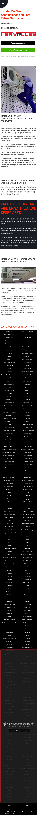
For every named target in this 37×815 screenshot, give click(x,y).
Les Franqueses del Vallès (27, 514)
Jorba (27, 588)
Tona (27, 341)
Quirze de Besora (9, 486)
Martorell (9, 613)
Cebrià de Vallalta (28, 464)
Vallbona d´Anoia (27, 502)
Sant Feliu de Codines (27, 449)
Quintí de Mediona (27, 486)
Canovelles (9, 350)
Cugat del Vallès (27, 455)
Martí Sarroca (28, 437)
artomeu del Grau (9, 471)
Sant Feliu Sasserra (9, 430)
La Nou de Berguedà (9, 477)
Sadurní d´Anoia (9, 458)
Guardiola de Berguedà (9, 638)
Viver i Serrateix (28, 561)
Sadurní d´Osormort (9, 474)
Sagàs (9, 809)
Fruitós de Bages (9, 480)
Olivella (28, 545)
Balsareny (28, 390)
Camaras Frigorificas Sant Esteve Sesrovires (9, 812)
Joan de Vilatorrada (27, 359)
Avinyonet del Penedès (9, 418)
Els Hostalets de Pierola (9, 623)
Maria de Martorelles (28, 523)
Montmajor (28, 592)
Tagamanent (9, 582)
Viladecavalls (28, 412)
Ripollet (9, 371)
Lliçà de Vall (27, 564)
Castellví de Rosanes (9, 629)
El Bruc (28, 567)
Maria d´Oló (9, 530)
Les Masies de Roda (9, 514)
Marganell (28, 613)
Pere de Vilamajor (9, 334)
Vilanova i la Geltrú (9, 406)
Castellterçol (9, 632)
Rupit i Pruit (9, 365)
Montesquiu (27, 595)
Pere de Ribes (9, 433)
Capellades (28, 387)
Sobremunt (27, 533)
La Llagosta (27, 477)
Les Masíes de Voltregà (27, 511)
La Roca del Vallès (28, 517)
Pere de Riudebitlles (28, 430)
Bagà (27, 393)
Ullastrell (27, 526)
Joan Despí (27, 344)
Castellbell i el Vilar (27, 424)
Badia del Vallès (9, 402)
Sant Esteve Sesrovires (9, 452)
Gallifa (9, 805)
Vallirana (9, 499)
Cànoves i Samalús (27, 347)
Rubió (27, 365)
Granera (27, 641)
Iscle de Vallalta (27, 362)
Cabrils (9, 396)
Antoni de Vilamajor (27, 371)
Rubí (9, 368)
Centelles (27, 626)
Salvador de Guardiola (27, 331)
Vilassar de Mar (9, 341)
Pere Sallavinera (27, 489)
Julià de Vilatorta (9, 384)
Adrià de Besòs (27, 378)
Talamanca (28, 579)
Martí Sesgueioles (9, 437)
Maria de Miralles (28, 557)
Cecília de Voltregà (27, 458)
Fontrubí (9, 588)
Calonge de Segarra (27, 353)
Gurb (27, 635)
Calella (9, 359)
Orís (9, 542)
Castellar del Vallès (9, 427)
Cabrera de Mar (27, 409)
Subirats (9, 508)
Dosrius (9, 570)
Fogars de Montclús (27, 647)
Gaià (27, 585)
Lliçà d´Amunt (9, 567)
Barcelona (9, 331)
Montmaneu (9, 592)
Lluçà (27, 809)
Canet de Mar (28, 350)
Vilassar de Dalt (27, 402)
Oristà (28, 539)
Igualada (9, 601)
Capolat (9, 387)
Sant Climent (28, 520)
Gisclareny (9, 644)
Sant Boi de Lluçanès (9, 468)
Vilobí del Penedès (9, 564)
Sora (27, 805)
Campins (9, 353)
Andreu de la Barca (27, 375)
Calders (28, 421)
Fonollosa (27, 644)
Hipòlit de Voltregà (9, 619)
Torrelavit (9, 551)
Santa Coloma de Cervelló (27, 554)
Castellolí (27, 632)
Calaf (9, 424)
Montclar (9, 598)
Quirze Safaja (9, 483)
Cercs (9, 626)
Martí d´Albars (9, 443)
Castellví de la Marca (28, 629)
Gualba (28, 638)
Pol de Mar (9, 489)
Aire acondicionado (4, 56)
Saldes (28, 508)
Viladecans (9, 415)
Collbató (27, 601)
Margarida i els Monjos (27, 530)
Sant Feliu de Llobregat (9, 449)
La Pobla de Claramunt (27, 474)
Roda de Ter (27, 368)
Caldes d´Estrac (9, 421)
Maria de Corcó (9, 526)
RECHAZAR (14, 730)
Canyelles (9, 347)
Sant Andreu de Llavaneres (9, 375)
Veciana (9, 495)
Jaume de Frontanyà (9, 362)
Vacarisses (9, 505)
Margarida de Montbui (9, 533)
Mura (27, 334)
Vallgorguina (27, 499)
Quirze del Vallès (27, 483)
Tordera (9, 573)
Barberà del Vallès (9, 390)
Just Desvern (28, 446)
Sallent (9, 381)
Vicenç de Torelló (28, 461)
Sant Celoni (9, 523)
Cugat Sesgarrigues (9, 455)
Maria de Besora (27, 582)
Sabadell (27, 471)
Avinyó (28, 418)
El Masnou (28, 604)
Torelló (9, 554)
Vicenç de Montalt (9, 464)
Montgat (9, 595)
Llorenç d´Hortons (9, 446)
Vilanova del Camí (9, 409)
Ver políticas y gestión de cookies (19, 726)
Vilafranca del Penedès (9, 412)
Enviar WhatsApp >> (18, 50)
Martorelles (27, 610)
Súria (27, 505)
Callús (9, 356)
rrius (9, 635)
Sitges (9, 536)
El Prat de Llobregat (28, 623)
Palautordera (28, 452)
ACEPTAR (25, 730)
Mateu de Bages (27, 433)
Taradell (9, 579)
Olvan (27, 542)
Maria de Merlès (9, 561)
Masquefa (9, 610)
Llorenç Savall (28, 443)
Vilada (9, 492)
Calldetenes (27, 356)
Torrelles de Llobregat (9, 548)
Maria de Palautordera (9, 557)
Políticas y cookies (27, 812)
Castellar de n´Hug (9, 607)
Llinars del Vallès (9, 511)
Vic (28, 492)
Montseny (28, 337)
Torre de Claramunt (27, 551)
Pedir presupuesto (18, 43)
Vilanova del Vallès (27, 406)
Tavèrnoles (27, 576)
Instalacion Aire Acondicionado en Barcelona (17, 56)
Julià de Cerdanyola (9, 344)
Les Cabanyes (9, 517)
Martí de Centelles (27, 440)
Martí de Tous (9, 440)
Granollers (9, 641)
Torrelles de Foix (28, 548)
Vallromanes (27, 495)
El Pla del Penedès (9, 604)
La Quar (9, 520)
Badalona (27, 415)
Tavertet (9, 576)
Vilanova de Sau (9, 616)
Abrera (28, 573)
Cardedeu (28, 384)
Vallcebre (9, 502)
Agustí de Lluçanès (9, 378)
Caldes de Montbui (27, 619)
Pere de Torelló (27, 381)
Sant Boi (27, 468)
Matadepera (27, 607)
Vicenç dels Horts (9, 461)
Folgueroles (9, 647)
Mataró (28, 399)
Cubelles (27, 570)
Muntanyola (9, 337)
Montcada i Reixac (27, 598)
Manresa (27, 396)
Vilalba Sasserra (27, 616)
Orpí (9, 539)
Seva (27, 536)
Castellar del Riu (27, 427)
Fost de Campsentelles (27, 480)
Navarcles (9, 399)
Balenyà (9, 393)
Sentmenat (9, 585)
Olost (9, 545)
